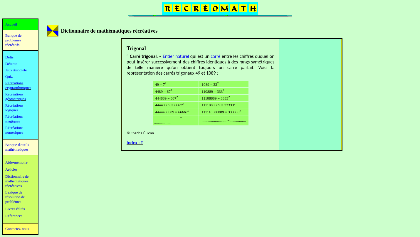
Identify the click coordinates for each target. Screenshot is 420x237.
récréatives (13, 186)
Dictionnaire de (16, 176)
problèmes (13, 201)
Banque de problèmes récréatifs (13, 40)
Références (13, 216)
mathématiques (16, 181)
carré (215, 56)
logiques (11, 110)
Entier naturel (176, 56)
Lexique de (13, 192)
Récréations (14, 105)
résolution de (15, 197)
